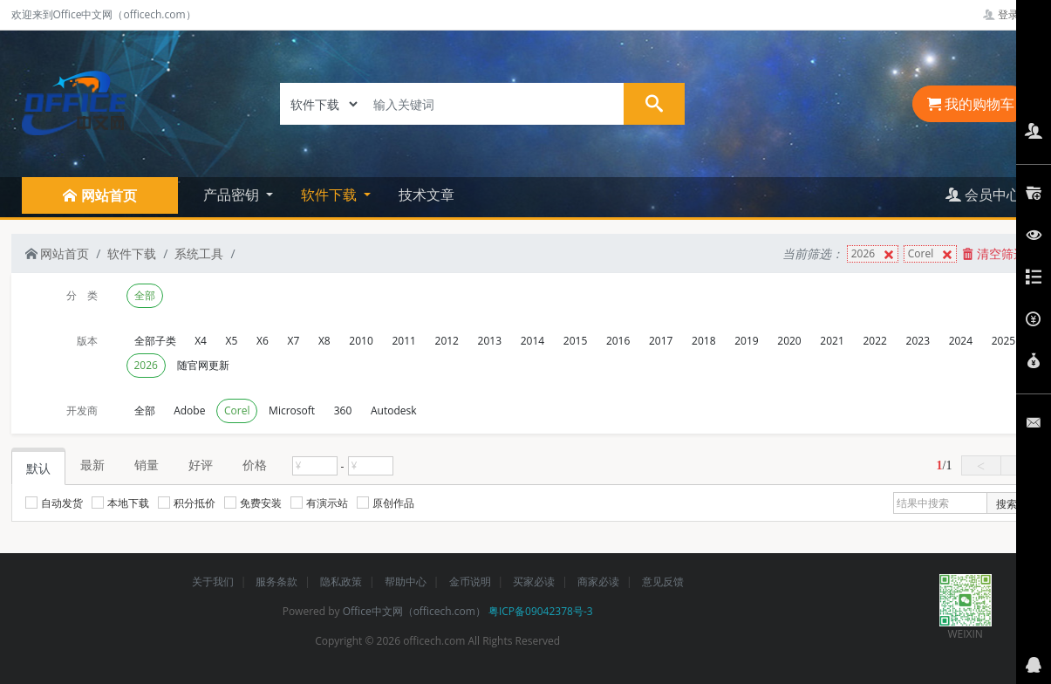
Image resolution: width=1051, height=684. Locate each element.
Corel (932, 254)
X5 (232, 340)
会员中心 (982, 194)
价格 (254, 464)
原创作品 (385, 503)
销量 (146, 464)
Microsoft (292, 410)
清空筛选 (994, 253)
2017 (660, 340)
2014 (532, 340)
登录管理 (1011, 14)
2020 (789, 340)
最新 (92, 464)
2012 (447, 340)
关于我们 (213, 581)
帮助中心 (406, 581)
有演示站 (319, 503)
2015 (575, 340)
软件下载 (131, 253)
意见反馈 (663, 581)
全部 (144, 295)
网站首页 (57, 253)
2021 (831, 340)
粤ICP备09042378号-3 (540, 611)
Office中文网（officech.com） (414, 611)
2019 (746, 340)
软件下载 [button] (330, 194)
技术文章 (426, 194)
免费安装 (253, 503)
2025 (1003, 340)
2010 (360, 340)
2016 (618, 340)
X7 (293, 340)
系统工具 (198, 253)
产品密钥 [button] (233, 194)
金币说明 (470, 581)
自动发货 (54, 503)
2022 (874, 340)
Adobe (189, 410)
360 (343, 410)
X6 (262, 340)
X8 (324, 340)
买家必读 (534, 581)
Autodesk (394, 410)
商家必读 (598, 581)
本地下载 (120, 503)
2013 (490, 340)
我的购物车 (970, 103)
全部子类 (155, 340)
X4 (201, 340)
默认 (38, 468)
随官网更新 (203, 365)
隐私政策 (341, 581)
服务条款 (276, 581)
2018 (703, 340)
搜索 (1006, 503)
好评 (200, 464)
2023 (918, 340)
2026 (874, 254)
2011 (403, 340)
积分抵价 (186, 503)
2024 (961, 340)
